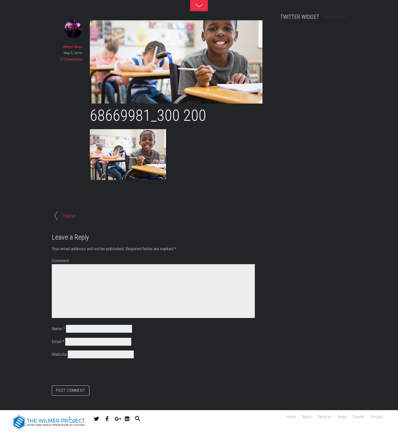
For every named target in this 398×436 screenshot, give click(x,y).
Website (59, 354)
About (298, 418)
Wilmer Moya (72, 47)
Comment (60, 260)
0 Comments (71, 59)
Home (281, 418)
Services (318, 418)
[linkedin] (127, 418)
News (337, 418)
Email (58, 341)
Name (58, 328)
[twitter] (96, 418)
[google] (117, 418)
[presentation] (90, 373)
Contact (375, 418)
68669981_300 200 (148, 116)
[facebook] (107, 418)
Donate (355, 418)
